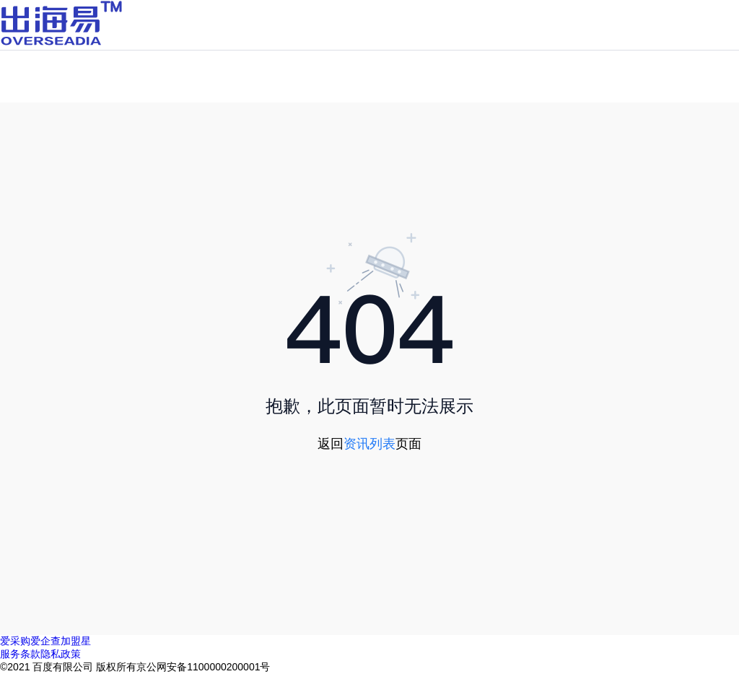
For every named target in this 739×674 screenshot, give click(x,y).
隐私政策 (60, 654)
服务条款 (20, 654)
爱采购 (15, 641)
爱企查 (45, 641)
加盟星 (76, 641)
